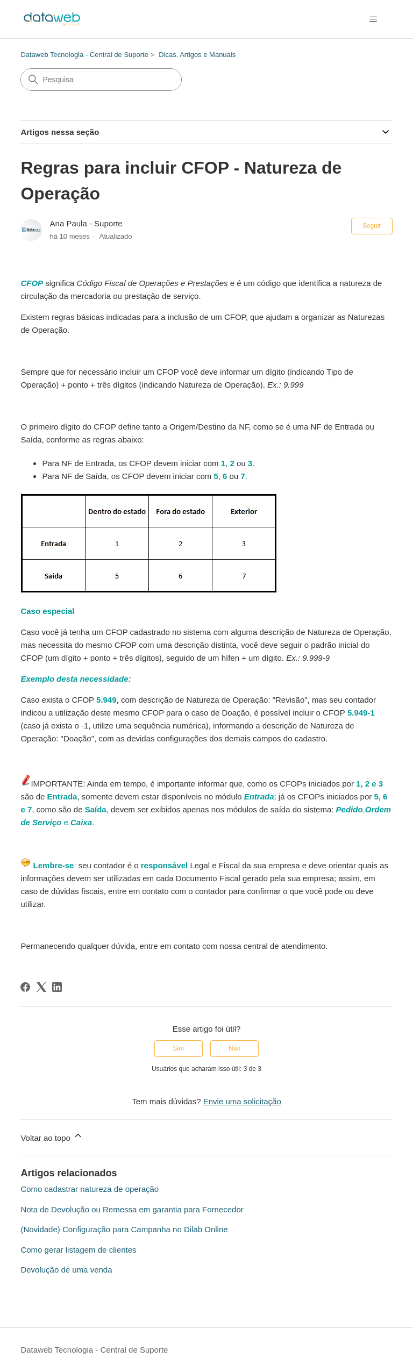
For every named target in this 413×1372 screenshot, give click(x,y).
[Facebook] (25, 987)
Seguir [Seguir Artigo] (371, 226)
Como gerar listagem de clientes (78, 1249)
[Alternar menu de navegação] (373, 19)
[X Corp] (41, 987)
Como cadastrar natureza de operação (89, 1189)
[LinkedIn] (57, 987)
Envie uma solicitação (242, 1101)
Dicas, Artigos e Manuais (197, 55)
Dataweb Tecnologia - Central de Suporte (84, 55)
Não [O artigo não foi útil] (234, 1048)
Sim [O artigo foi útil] (178, 1048)
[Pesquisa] (101, 79)
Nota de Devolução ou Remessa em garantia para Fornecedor (131, 1209)
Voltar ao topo (51, 1136)
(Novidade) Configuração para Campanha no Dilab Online (123, 1229)
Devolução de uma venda (66, 1269)
